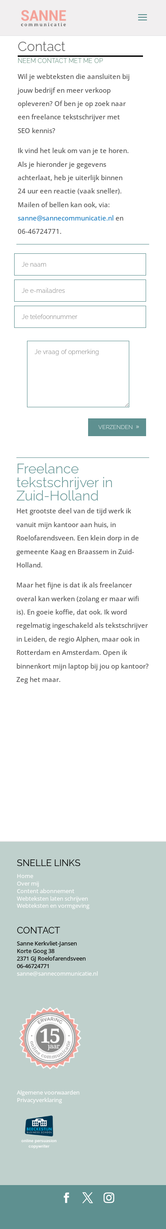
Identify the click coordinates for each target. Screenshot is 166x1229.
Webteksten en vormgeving (53, 906)
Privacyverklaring (39, 1100)
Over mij (28, 883)
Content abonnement (45, 891)
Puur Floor (103, 1215)
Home (25, 876)
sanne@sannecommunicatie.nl (66, 217)
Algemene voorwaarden (48, 1092)
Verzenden (115, 427)
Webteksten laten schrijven (52, 898)
